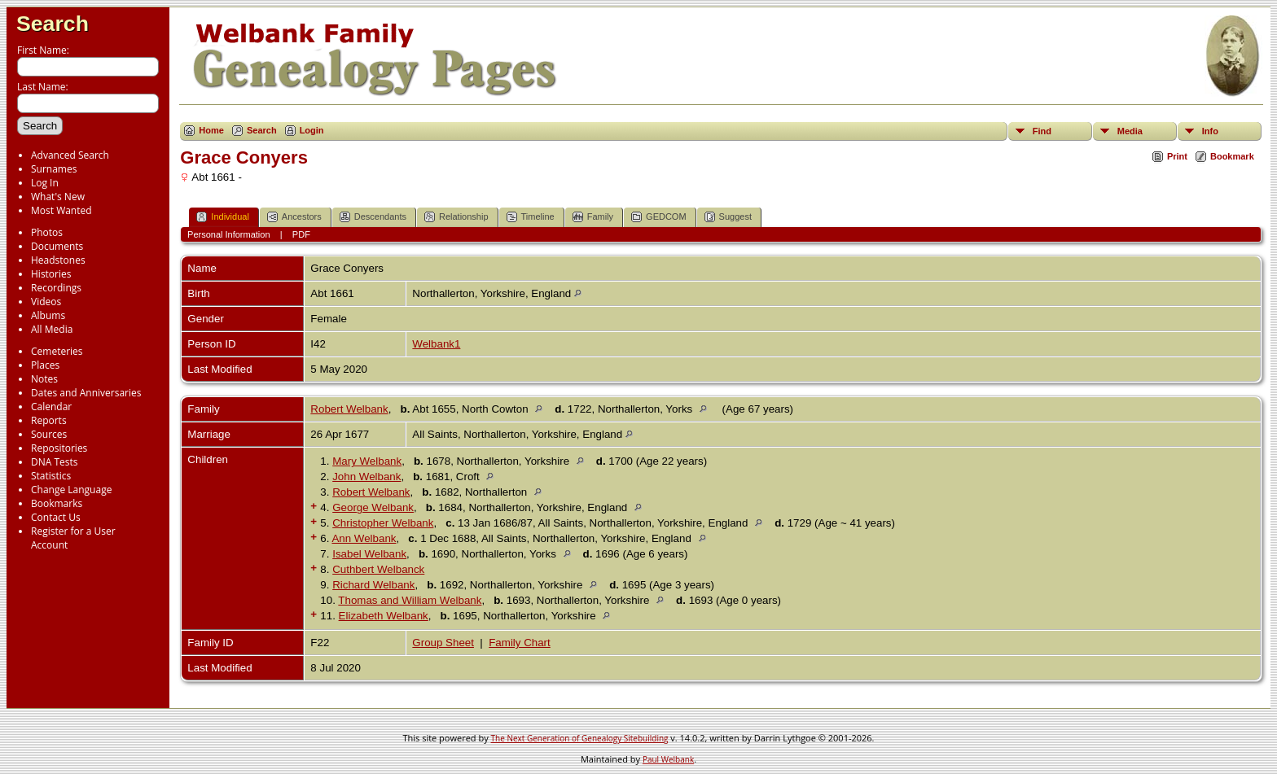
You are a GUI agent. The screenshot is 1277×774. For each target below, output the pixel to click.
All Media (51, 329)
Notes (44, 379)
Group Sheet (443, 642)
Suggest (728, 217)
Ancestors (294, 217)
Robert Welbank (349, 409)
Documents (57, 246)
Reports (49, 420)
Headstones (58, 260)
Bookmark (1232, 156)
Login (312, 130)
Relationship (456, 217)
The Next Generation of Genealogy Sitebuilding (580, 738)
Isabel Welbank (369, 554)
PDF (301, 234)
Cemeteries (57, 351)
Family (593, 217)
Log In (45, 183)
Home (211, 130)
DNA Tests (54, 462)
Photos (47, 232)
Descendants (373, 217)
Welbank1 (436, 344)
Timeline (531, 217)
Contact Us (56, 517)
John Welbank (366, 476)
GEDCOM (659, 217)
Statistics (51, 476)
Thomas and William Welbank (409, 600)
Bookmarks (56, 503)
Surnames (54, 169)
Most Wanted (61, 210)
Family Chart (520, 642)
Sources (49, 434)
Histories (51, 274)
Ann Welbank (363, 538)
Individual (222, 217)
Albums (48, 315)
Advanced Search (70, 155)
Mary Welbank (367, 461)
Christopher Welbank (382, 523)
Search (52, 23)
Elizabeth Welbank (383, 616)
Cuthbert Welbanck (378, 569)
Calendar (51, 406)
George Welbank (373, 507)
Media (1130, 131)
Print (1177, 156)
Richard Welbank (373, 585)
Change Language (71, 489)
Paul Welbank (668, 759)
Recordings (56, 288)
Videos (46, 301)
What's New (58, 196)
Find (1042, 131)
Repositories (59, 448)
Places (45, 365)
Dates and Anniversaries (86, 393)
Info (1210, 131)
